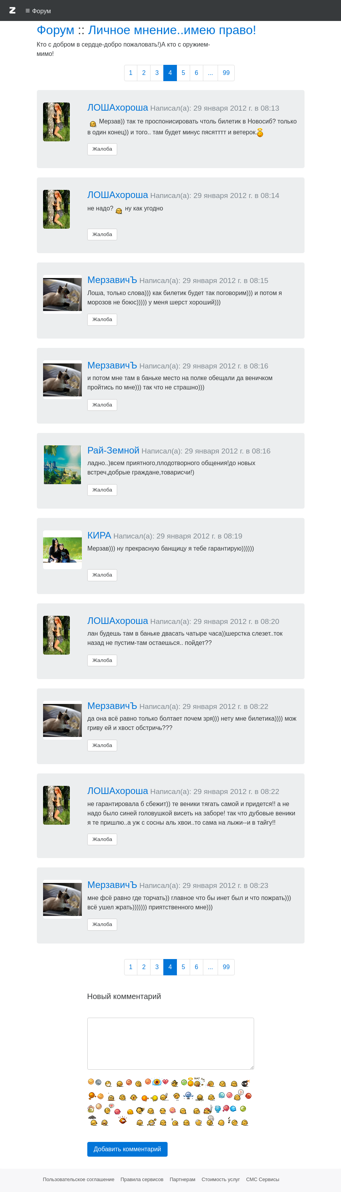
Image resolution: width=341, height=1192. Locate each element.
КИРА (99, 535)
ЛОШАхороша (117, 107)
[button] (12, 11)
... (210, 73)
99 (226, 73)
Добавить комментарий (127, 1149)
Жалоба (102, 149)
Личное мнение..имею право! (172, 30)
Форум (55, 30)
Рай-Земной (113, 450)
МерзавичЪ (112, 280)
